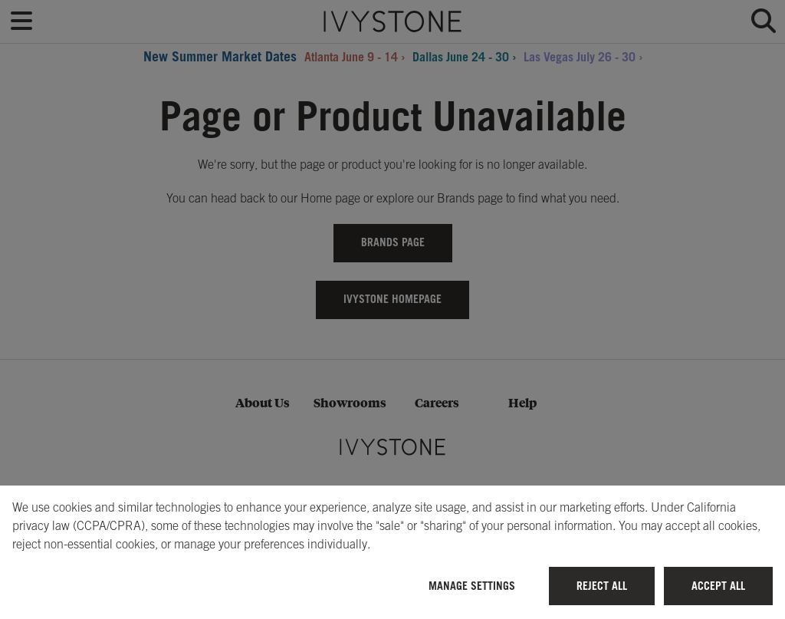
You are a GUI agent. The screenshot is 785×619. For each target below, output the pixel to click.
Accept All (718, 585)
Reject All (601, 585)
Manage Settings (472, 585)
